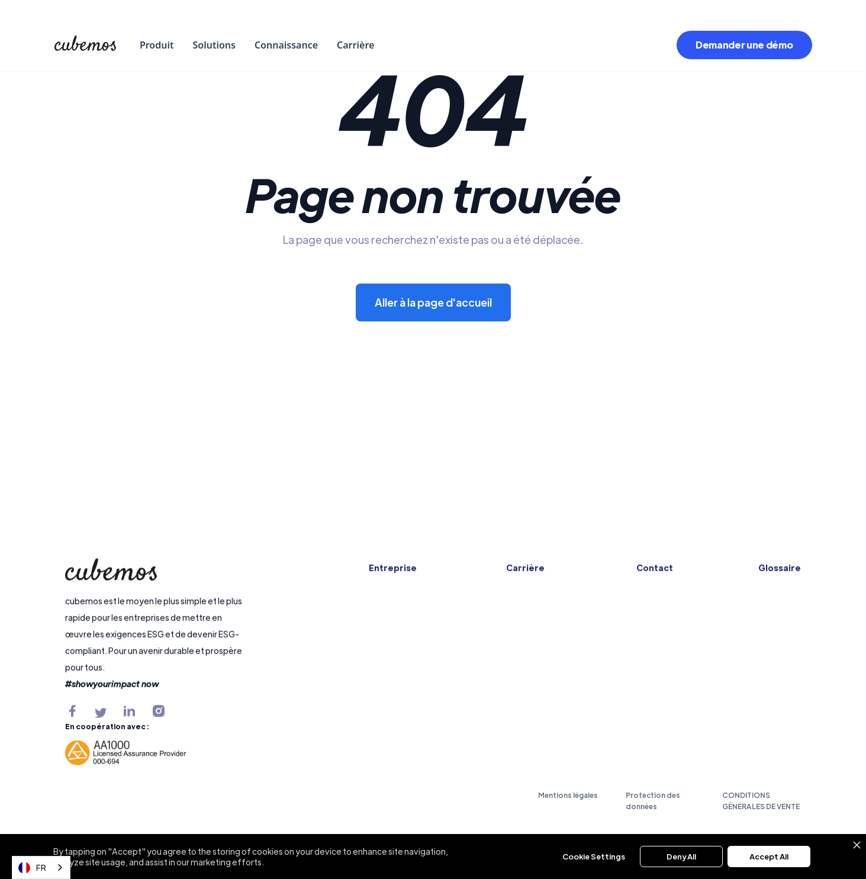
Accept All (768, 856)
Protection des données (653, 800)
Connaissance (286, 44)
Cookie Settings (593, 856)
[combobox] (41, 867)
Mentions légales (568, 795)
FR (32, 868)
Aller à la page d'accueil (433, 302)
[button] (156, 45)
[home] (85, 45)
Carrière (355, 44)
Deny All (681, 856)
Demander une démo (744, 44)
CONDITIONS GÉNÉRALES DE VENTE (761, 800)
